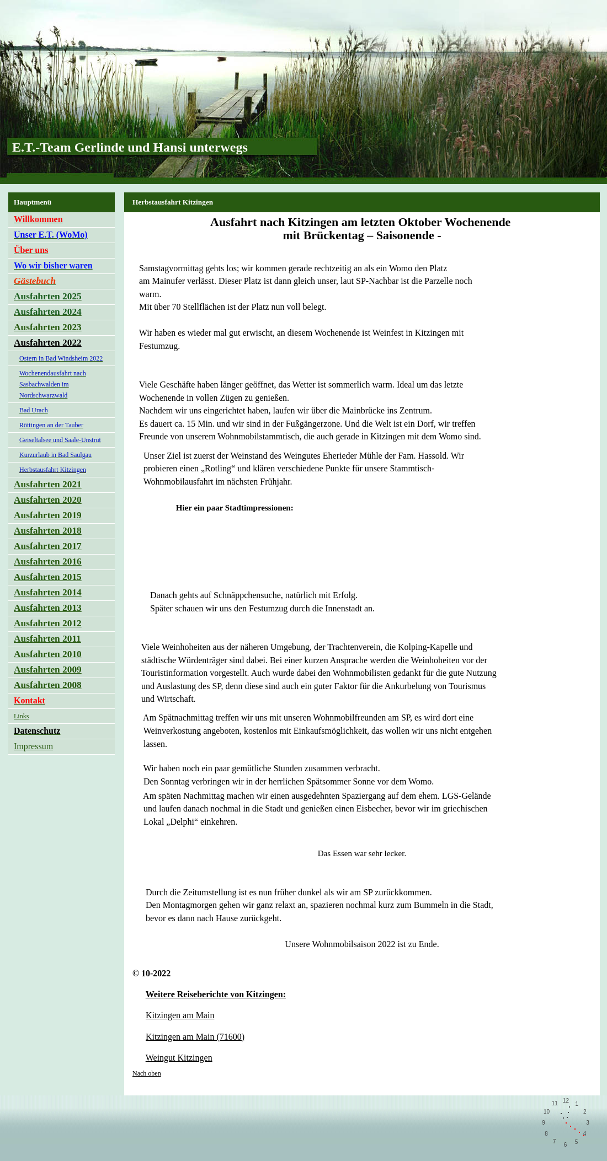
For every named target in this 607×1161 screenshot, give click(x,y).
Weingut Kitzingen (179, 1057)
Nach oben (146, 1073)
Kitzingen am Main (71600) (195, 1036)
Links (21, 716)
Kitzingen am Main (180, 1015)
